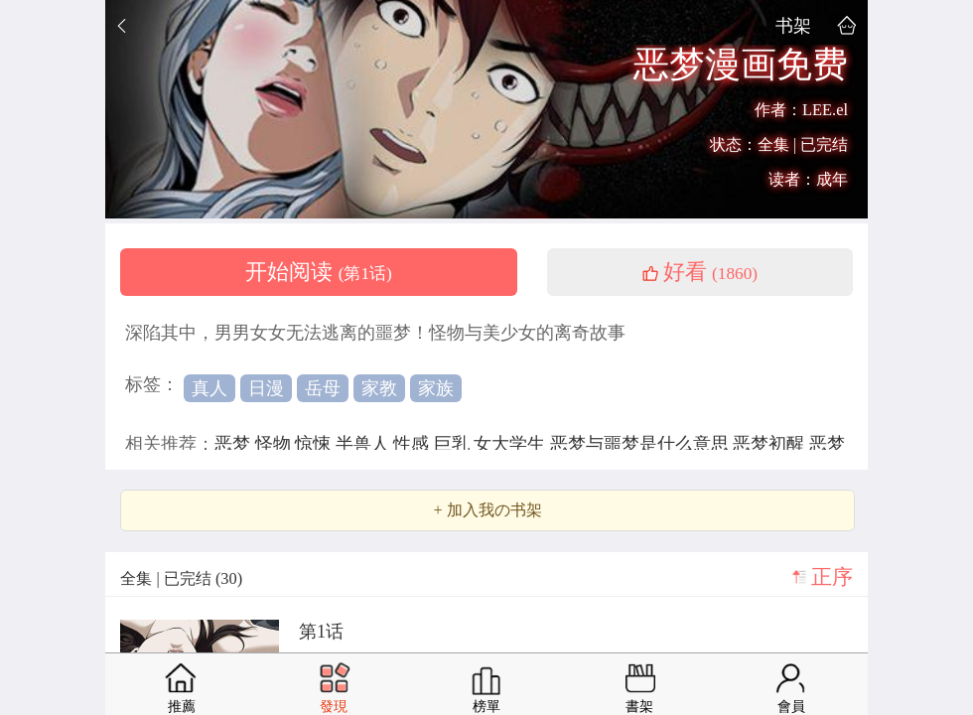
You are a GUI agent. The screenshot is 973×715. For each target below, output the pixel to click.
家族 (436, 388)
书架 (793, 25)
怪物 (275, 444)
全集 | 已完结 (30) (181, 578)
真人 (209, 388)
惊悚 (315, 444)
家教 (379, 388)
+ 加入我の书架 (487, 510)
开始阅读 (318, 272)
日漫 (266, 388)
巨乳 (454, 444)
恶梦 (234, 444)
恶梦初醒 (771, 444)
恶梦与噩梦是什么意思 (642, 444)
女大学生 (512, 444)
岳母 (323, 388)
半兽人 (365, 444)
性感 (413, 444)
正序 (832, 577)
